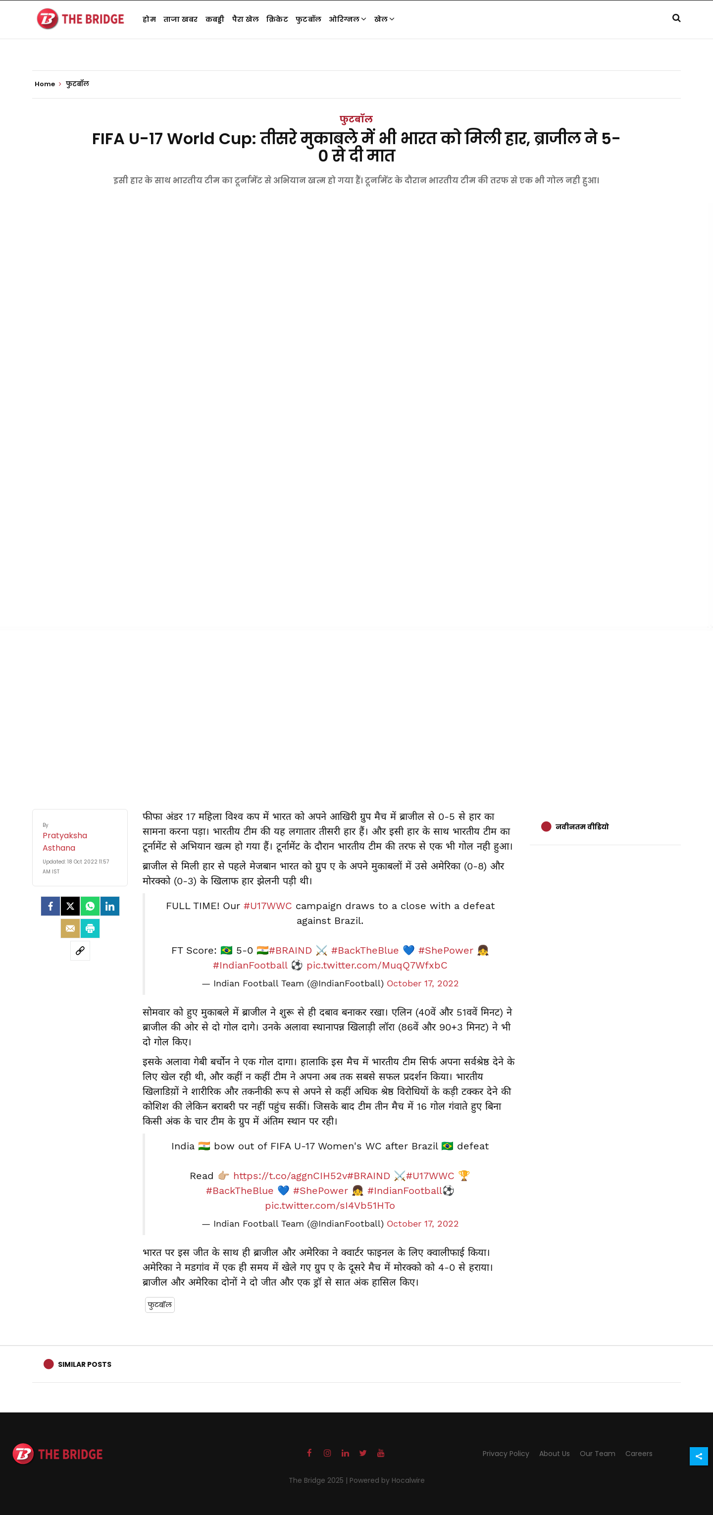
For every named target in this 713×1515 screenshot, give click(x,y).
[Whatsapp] (90, 906)
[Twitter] (70, 906)
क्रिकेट (277, 19)
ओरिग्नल (348, 19)
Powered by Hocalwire (387, 1480)
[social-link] (80, 951)
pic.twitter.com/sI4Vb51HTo (330, 1205)
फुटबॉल (308, 19)
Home (48, 84)
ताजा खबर (180, 19)
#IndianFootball (250, 965)
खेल (384, 19)
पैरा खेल (245, 19)
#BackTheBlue (365, 950)
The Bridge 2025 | (319, 1480)
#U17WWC (268, 906)
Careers (639, 1454)
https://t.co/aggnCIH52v (290, 1176)
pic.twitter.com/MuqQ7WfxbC (377, 965)
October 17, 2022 (423, 983)
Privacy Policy (506, 1454)
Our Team (597, 1454)
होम (149, 19)
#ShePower (445, 950)
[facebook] (50, 906)
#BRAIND (290, 950)
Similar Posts (84, 1364)
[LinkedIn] (110, 906)
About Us (554, 1454)
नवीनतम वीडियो (582, 827)
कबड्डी (215, 19)
